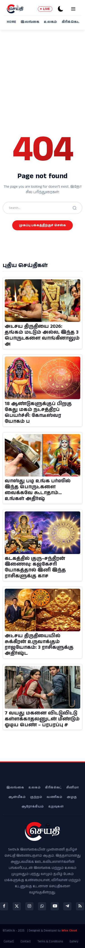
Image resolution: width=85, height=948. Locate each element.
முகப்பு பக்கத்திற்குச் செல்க (42, 225)
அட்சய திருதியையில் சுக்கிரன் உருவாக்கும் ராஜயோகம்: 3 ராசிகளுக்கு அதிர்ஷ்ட (39, 644)
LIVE (45, 9)
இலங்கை (30, 21)
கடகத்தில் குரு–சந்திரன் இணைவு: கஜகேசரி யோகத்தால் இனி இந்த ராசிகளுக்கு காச (35, 567)
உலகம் (50, 21)
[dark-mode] (60, 8)
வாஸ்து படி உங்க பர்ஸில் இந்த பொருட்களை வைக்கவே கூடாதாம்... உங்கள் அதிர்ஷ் (38, 490)
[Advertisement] (42, 75)
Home (11, 21)
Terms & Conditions (50, 941)
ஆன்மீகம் (17, 797)
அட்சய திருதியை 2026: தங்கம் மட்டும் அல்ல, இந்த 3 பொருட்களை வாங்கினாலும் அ (42, 335)
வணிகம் (54, 797)
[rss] (80, 906)
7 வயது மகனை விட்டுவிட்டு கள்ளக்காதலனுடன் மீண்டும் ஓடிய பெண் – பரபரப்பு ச (42, 719)
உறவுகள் (56, 806)
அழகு (72, 797)
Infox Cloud (69, 931)
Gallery (74, 941)
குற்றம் (36, 797)
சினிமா (72, 787)
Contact (9, 941)
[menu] (73, 9)
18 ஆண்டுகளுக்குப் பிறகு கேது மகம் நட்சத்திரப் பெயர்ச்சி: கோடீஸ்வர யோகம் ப (38, 412)
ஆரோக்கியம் (32, 806)
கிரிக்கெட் (71, 21)
